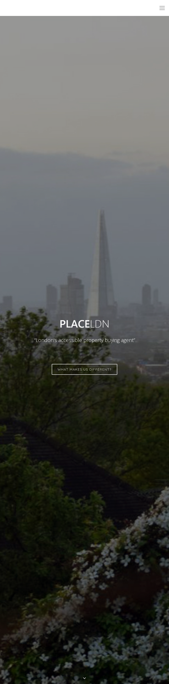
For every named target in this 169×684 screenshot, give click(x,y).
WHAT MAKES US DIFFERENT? (84, 369)
